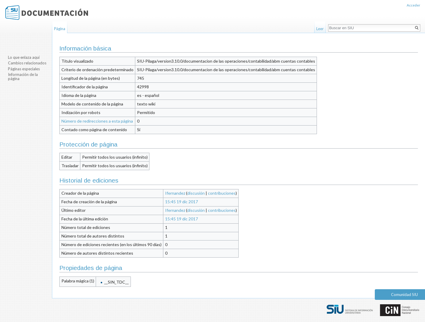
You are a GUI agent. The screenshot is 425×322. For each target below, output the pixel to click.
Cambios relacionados (27, 63)
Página (59, 28)
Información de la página (23, 76)
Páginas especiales (24, 68)
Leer (320, 28)
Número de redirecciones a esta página (97, 120)
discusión (196, 193)
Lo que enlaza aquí (24, 57)
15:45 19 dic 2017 (181, 201)
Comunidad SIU (404, 294)
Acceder (413, 5)
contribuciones (222, 193)
